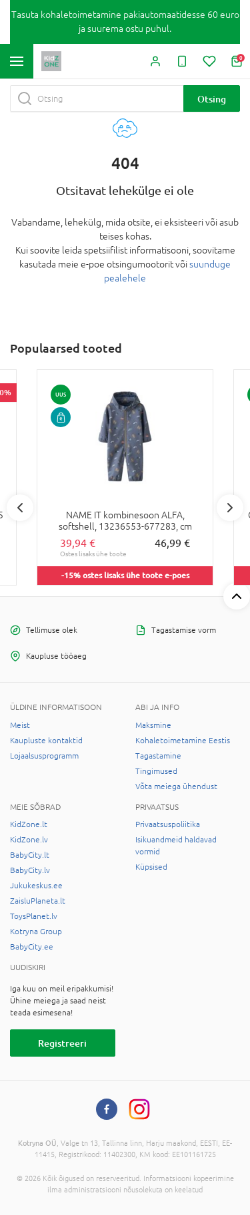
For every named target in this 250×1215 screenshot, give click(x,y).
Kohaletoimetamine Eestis (182, 740)
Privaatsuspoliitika (167, 824)
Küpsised (151, 867)
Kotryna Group (36, 931)
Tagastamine (158, 756)
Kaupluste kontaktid (46, 740)
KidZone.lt (28, 824)
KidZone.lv (29, 839)
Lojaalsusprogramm (44, 756)
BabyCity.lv (30, 870)
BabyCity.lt (29, 855)
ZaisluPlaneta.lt (37, 901)
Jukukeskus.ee (36, 885)
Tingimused (156, 771)
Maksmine (153, 725)
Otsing (211, 98)
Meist (20, 725)
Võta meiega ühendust (176, 786)
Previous (20, 507)
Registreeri (62, 1043)
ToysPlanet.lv (33, 916)
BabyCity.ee (31, 947)
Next (230, 507)
